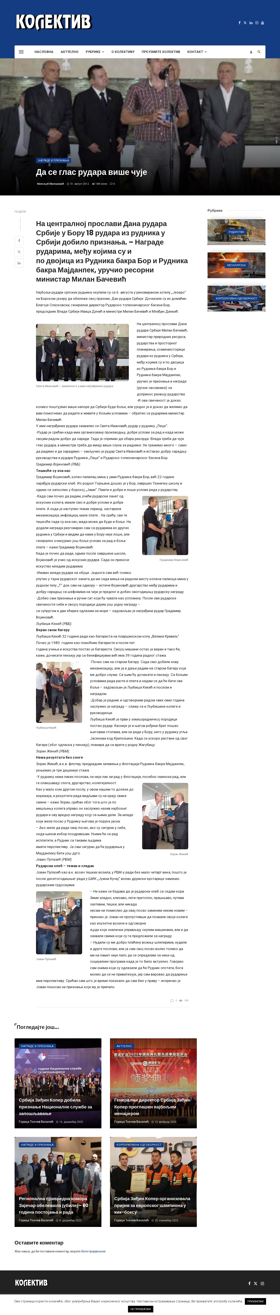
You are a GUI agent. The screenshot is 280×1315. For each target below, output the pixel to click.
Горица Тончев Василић (36, 1121)
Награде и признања (53, 160)
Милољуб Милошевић (50, 183)
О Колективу (122, 52)
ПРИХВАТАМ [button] (255, 1301)
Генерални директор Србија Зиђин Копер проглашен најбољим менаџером (152, 1107)
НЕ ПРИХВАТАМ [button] (141, 1309)
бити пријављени (93, 1251)
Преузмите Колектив (161, 52)
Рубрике (93, 52)
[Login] (251, 51)
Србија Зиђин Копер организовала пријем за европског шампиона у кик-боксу (152, 1205)
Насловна (44, 52)
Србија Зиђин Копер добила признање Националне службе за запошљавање (55, 1107)
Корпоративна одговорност (139, 1144)
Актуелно (69, 52)
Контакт (195, 52)
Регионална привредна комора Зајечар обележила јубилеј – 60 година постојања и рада (53, 1205)
